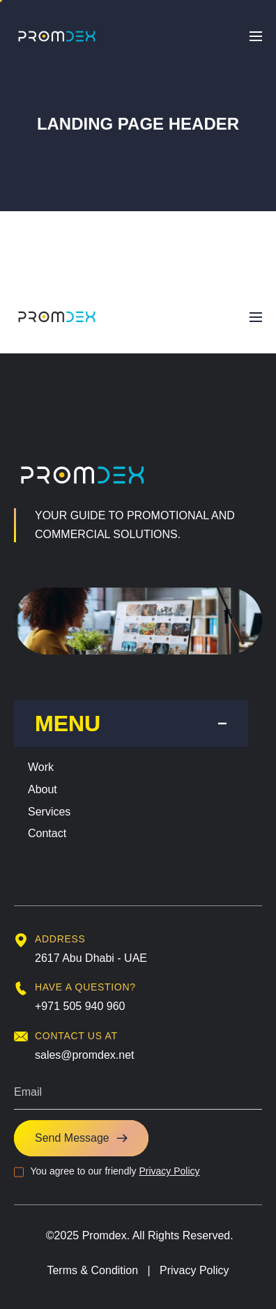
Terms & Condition (92, 1270)
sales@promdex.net (85, 1055)
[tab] (131, 723)
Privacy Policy (169, 1171)
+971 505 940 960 (80, 1006)
